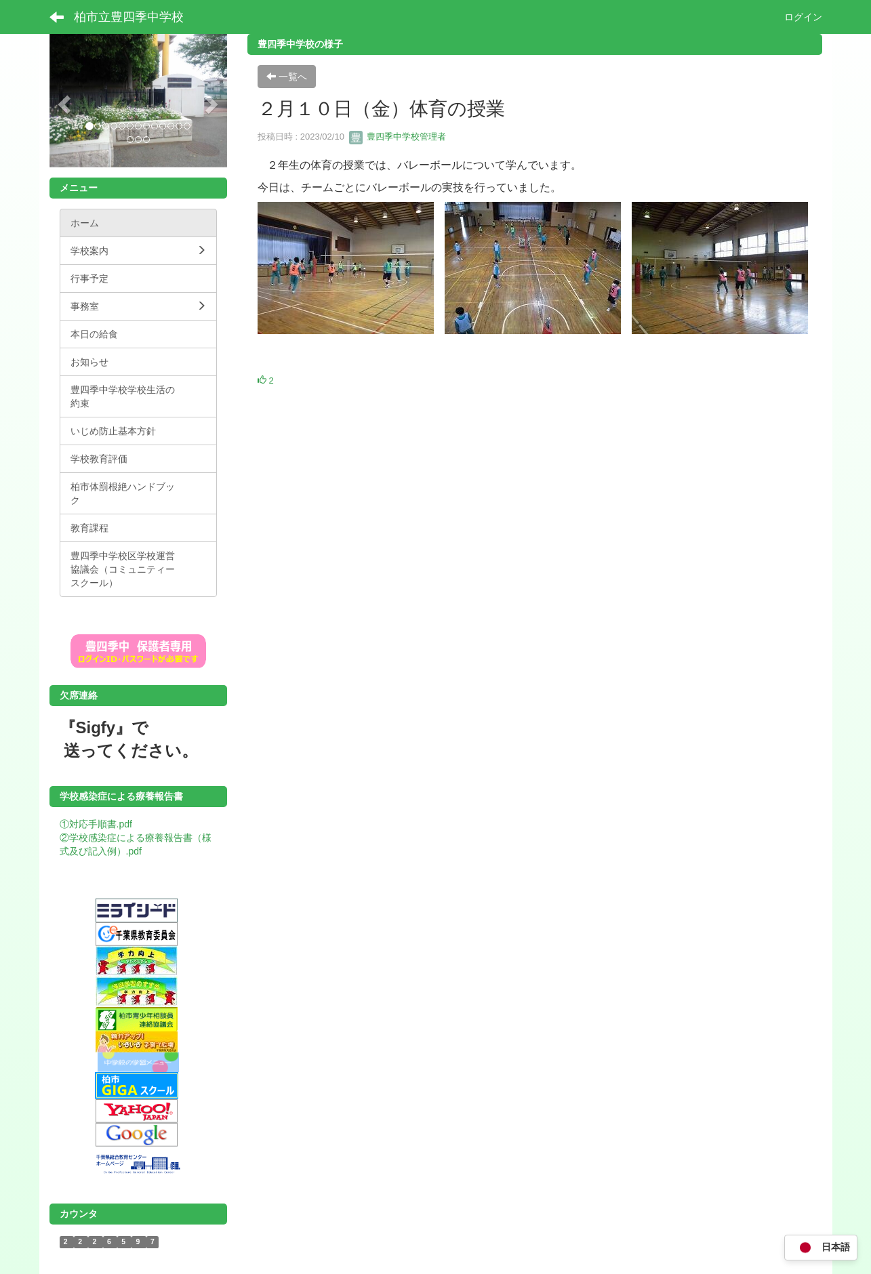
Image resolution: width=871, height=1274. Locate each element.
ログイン (803, 17)
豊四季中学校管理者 (397, 136)
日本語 (821, 1248)
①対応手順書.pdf (96, 824)
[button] (62, 100)
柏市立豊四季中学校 (129, 17)
